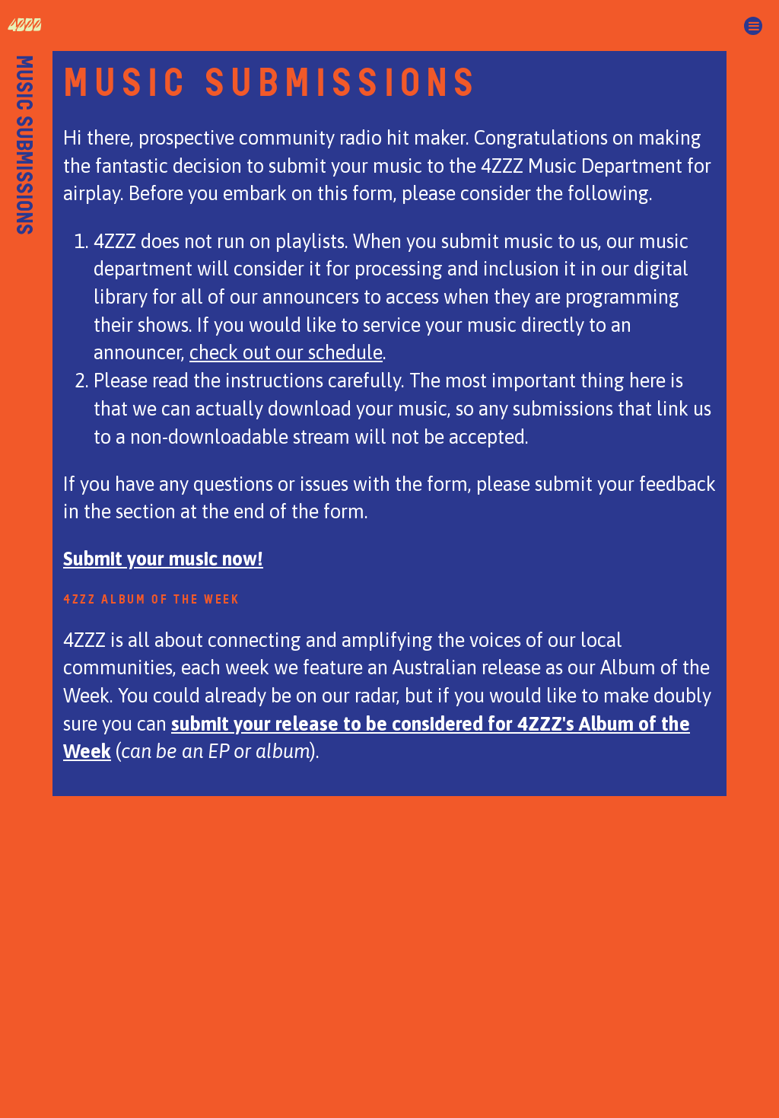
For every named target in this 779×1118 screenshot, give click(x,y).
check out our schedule (286, 352)
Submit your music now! (163, 558)
